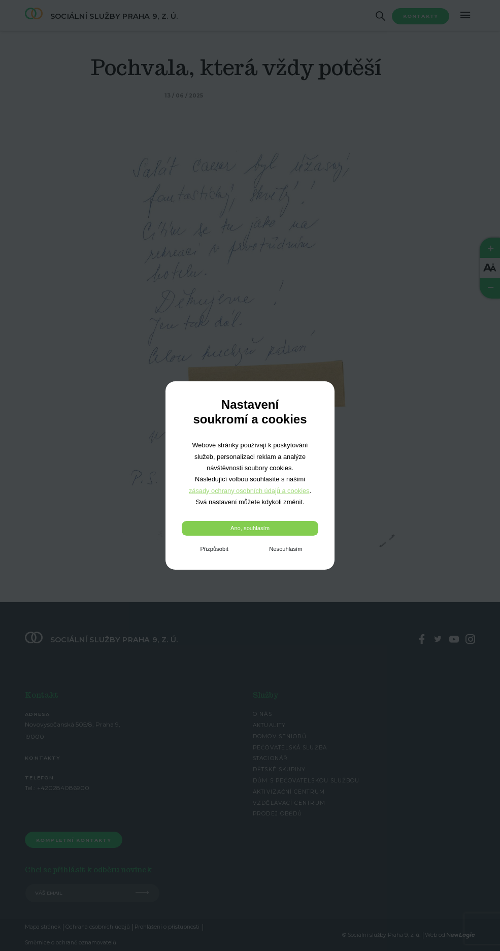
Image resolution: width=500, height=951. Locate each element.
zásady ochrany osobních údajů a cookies (249, 491)
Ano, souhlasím (250, 528)
